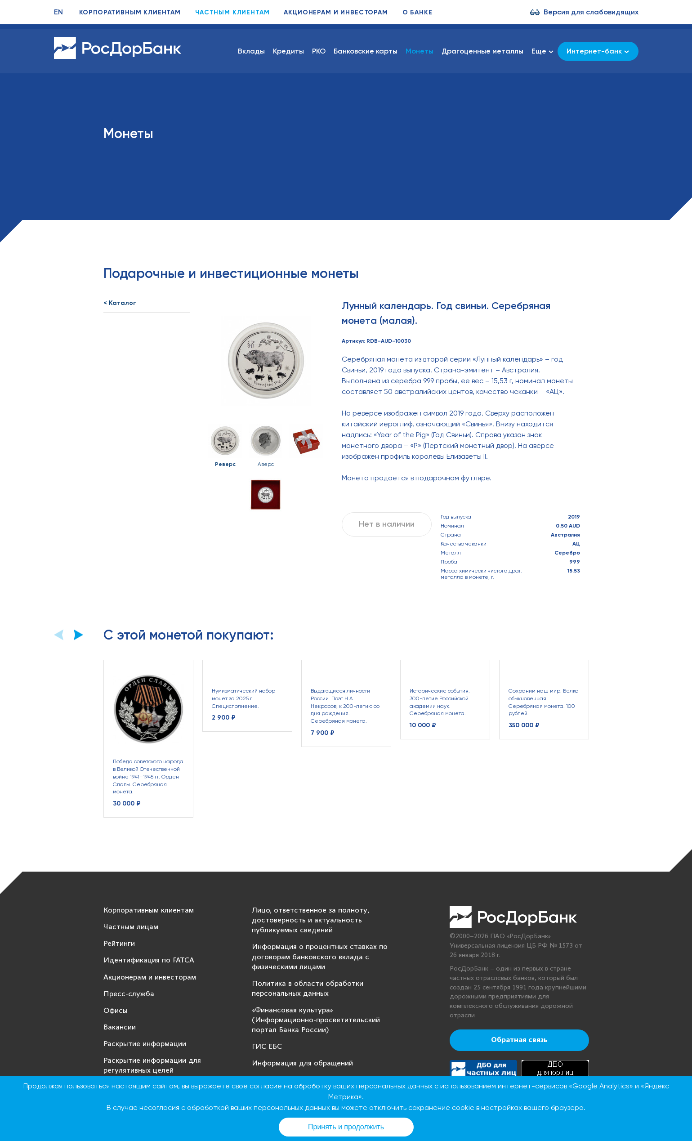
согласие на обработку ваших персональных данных (341, 1086)
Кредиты (288, 51)
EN (58, 12)
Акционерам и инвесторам (336, 12)
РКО (319, 51)
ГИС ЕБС (267, 1047)
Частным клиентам (232, 12)
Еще (542, 51)
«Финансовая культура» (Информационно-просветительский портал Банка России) (316, 1020)
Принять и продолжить (346, 1127)
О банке (417, 12)
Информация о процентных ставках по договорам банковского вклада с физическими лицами (320, 957)
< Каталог (119, 303)
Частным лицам (130, 927)
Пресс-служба (128, 994)
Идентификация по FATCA (148, 960)
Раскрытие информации (144, 1044)
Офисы (115, 1011)
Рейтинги (119, 944)
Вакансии (119, 1027)
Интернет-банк (598, 51)
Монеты (419, 51)
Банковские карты (365, 51)
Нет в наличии (387, 524)
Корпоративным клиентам (130, 12)
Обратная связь (519, 1040)
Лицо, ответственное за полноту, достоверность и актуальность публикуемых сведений (310, 920)
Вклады (251, 51)
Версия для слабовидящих (591, 12)
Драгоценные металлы (482, 51)
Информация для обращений (302, 1063)
